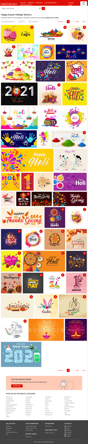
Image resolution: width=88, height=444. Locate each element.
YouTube (68, 434)
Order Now (17, 386)
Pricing (70, 3)
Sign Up (83, 4)
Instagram (68, 432)
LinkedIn (68, 436)
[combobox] (8, 21)
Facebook (68, 426)
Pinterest (68, 430)
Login (70, 5)
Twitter (67, 428)
